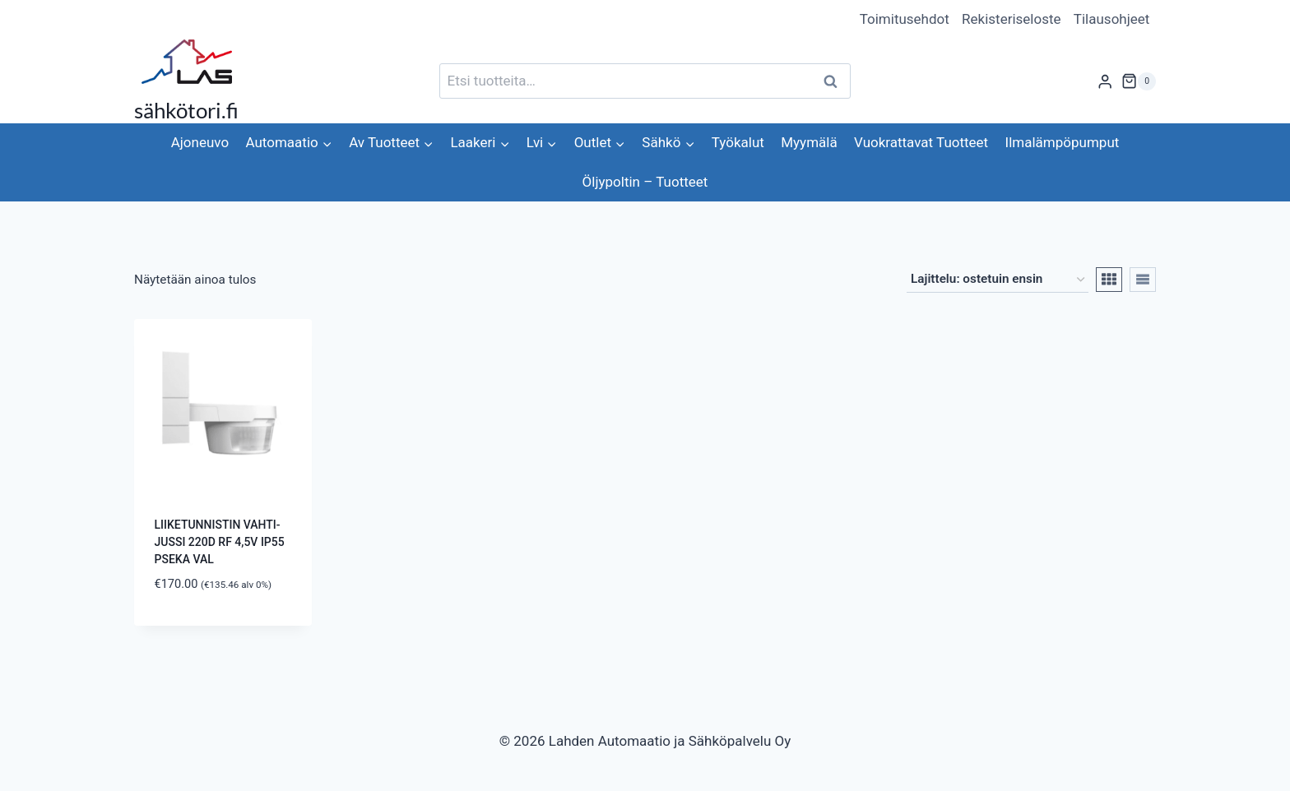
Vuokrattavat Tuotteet (921, 142)
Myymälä (809, 142)
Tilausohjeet (1112, 19)
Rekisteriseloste (1011, 19)
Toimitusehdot (904, 19)
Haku (835, 81)
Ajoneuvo (200, 142)
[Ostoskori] (1138, 81)
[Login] (1105, 81)
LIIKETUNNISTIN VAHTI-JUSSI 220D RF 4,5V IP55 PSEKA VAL (220, 542)
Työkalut (738, 142)
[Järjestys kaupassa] (997, 279)
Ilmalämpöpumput (1062, 142)
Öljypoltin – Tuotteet (645, 181)
